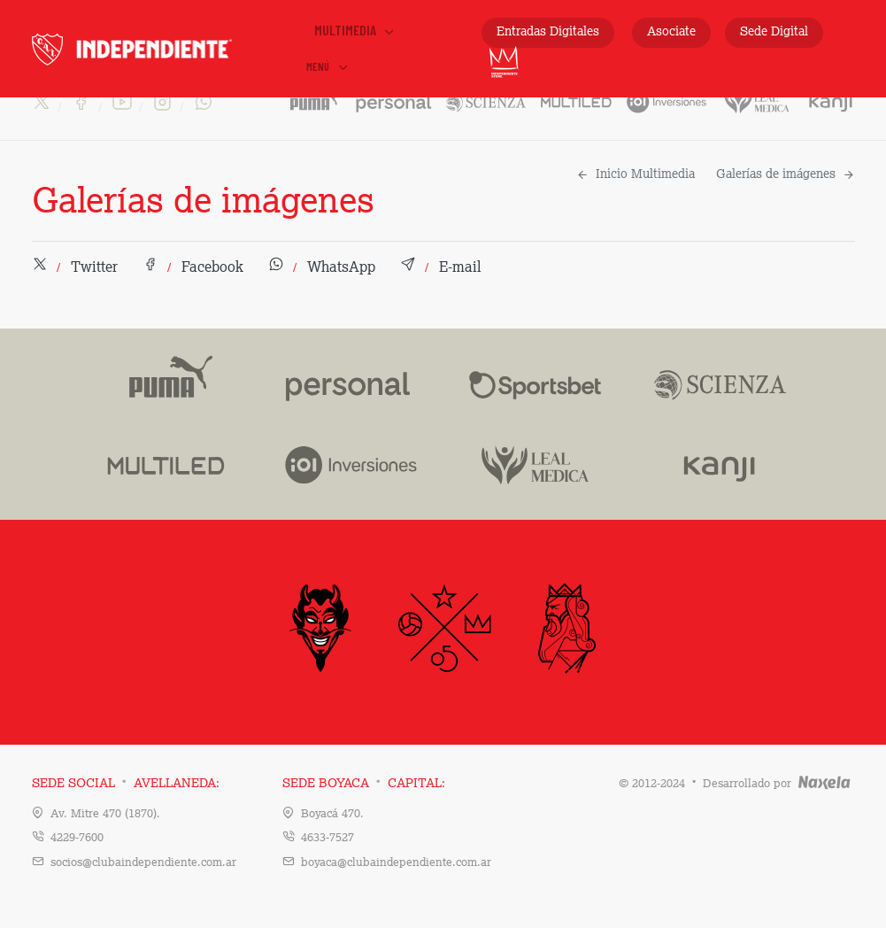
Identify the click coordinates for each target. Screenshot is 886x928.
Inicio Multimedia (635, 174)
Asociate (671, 32)
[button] (75, 268)
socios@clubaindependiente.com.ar (143, 863)
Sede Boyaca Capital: (363, 783)
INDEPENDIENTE (162, 49)
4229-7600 (77, 838)
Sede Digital (774, 32)
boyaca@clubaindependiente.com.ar (396, 863)
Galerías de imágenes (785, 174)
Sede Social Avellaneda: (126, 783)
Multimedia (355, 30)
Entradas (548, 32)
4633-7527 (327, 838)
